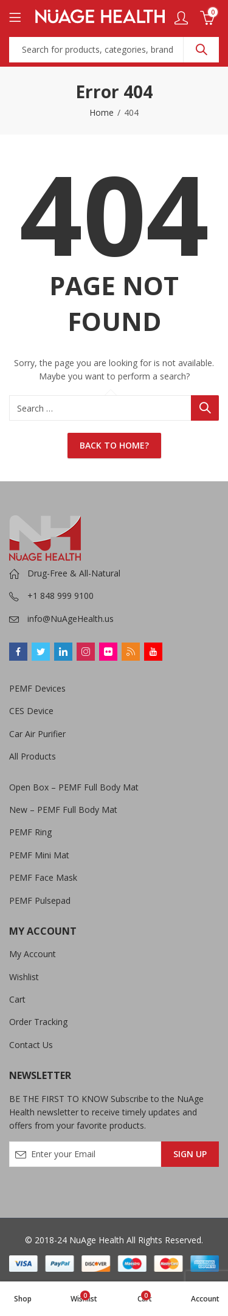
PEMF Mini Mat (39, 855)
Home (101, 112)
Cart (17, 999)
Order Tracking (38, 1021)
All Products (32, 756)
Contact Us (31, 1044)
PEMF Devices (37, 688)
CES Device (31, 710)
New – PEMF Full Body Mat (63, 809)
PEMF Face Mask (43, 877)
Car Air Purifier (37, 734)
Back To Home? (114, 445)
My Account (32, 954)
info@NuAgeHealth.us (70, 618)
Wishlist (24, 977)
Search (201, 49)
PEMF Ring (30, 832)
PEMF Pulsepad (40, 900)
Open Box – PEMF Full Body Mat (74, 787)
